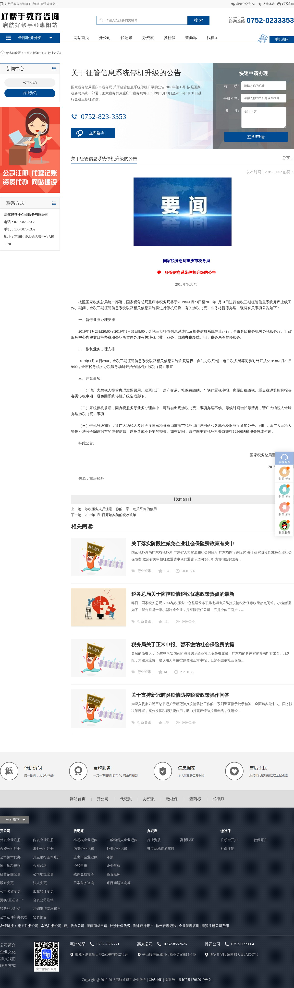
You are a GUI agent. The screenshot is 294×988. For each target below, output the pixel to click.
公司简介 (8, 945)
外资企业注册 (10, 840)
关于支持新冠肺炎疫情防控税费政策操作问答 (180, 695)
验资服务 (113, 874)
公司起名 (40, 866)
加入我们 (8, 959)
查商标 (191, 38)
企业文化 (8, 952)
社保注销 (227, 848)
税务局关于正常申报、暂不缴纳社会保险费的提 (182, 644)
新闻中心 (39, 53)
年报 (110, 857)
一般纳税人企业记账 (122, 840)
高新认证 (187, 840)
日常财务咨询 (84, 883)
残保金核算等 (84, 874)
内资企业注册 (43, 840)
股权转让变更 (43, 891)
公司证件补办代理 (13, 917)
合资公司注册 (10, 848)
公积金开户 (229, 840)
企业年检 (113, 866)
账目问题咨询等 (119, 883)
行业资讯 (54, 53)
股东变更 (7, 883)
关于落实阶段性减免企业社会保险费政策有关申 (182, 543)
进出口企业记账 (86, 857)
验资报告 (40, 917)
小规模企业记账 (86, 840)
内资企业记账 (84, 848)
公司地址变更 (43, 874)
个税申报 (80, 866)
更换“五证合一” (12, 900)
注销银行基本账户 (47, 909)
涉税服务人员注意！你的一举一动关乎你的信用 (121, 509)
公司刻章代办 (10, 857)
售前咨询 (284, 403)
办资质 (148, 38)
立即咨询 (97, 133)
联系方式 (8, 965)
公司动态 (30, 82)
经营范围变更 (10, 874)
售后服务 (284, 457)
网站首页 (81, 38)
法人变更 (40, 883)
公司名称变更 (10, 891)
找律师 (213, 38)
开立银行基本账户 (47, 857)
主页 (27, 53)
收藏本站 (269, 4)
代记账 (126, 38)
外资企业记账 (117, 848)
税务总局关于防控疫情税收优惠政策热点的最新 (182, 594)
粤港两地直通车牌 (160, 848)
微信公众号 (243, 4)
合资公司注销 (43, 900)
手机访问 (282, 39)
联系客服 (288, 4)
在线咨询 (284, 387)
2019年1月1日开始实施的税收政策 (110, 515)
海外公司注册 (43, 848)
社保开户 (260, 840)
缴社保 (169, 38)
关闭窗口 (182, 499)
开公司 (105, 38)
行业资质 (154, 840)
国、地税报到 (10, 866)
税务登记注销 (10, 909)
